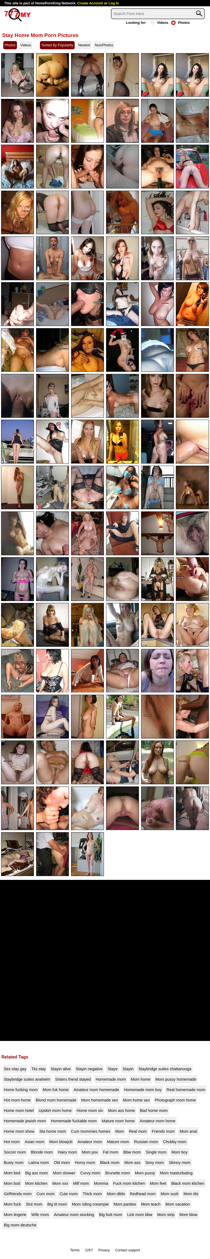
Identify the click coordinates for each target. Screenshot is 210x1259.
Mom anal (188, 1131)
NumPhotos (104, 45)
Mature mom (118, 1142)
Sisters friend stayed (73, 1079)
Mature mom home (118, 1121)
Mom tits (190, 1194)
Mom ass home (121, 1110)
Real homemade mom (186, 1090)
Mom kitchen (36, 1183)
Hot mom (12, 1142)
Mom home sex (136, 1100)
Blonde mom (42, 1152)
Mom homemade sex (99, 1100)
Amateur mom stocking (74, 1214)
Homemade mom (111, 1079)
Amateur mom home (157, 1121)
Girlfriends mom (18, 1194)
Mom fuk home (56, 1090)
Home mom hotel (19, 1110)
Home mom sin (90, 1110)
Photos (180, 23)
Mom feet (158, 1183)
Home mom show (19, 1131)
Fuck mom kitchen (129, 1183)
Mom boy (179, 1152)
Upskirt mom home (55, 1110)
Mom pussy (145, 1173)
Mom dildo (116, 1194)
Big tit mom (57, 1204)
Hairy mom (67, 1152)
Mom (119, 1131)
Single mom (156, 1152)
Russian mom (146, 1142)
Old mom (62, 1162)
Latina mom (38, 1162)
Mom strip (165, 1214)
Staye (112, 1069)
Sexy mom (154, 1162)
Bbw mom (132, 1152)
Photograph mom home (175, 1100)
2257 (89, 1250)
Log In (114, 3)
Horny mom (85, 1162)
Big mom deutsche (20, 1225)
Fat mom (110, 1152)
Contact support (127, 1250)
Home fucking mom (21, 1090)
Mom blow (188, 1214)
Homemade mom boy (143, 1090)
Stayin (127, 1069)
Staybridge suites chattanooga (164, 1069)
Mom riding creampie (90, 1204)
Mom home (140, 1079)
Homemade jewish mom (25, 1121)
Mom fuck (12, 1204)
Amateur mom (89, 1142)
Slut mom (34, 1204)
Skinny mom (179, 1162)
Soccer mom (15, 1152)
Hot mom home (17, 1100)
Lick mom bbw (139, 1214)
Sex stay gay (15, 1069)
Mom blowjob (60, 1142)
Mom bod (12, 1183)
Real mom (138, 1131)
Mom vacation (177, 1204)
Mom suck (170, 1194)
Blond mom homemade (56, 1100)
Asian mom (34, 1142)
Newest (84, 45)
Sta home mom (52, 1131)
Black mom (109, 1162)
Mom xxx (60, 1183)
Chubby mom (174, 1142)
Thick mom (92, 1194)
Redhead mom (143, 1194)
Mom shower (64, 1173)
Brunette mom (117, 1173)
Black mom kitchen (187, 1183)
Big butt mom (110, 1214)
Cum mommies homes (90, 1131)
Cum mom (46, 1194)
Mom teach (151, 1204)
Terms (75, 1250)
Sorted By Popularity (57, 45)
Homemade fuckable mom (74, 1121)
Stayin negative (89, 1069)
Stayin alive (61, 1069)
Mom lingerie (15, 1214)
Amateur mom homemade (96, 1090)
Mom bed (12, 1173)
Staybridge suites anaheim (27, 1079)
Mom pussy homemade (175, 1079)
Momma (101, 1183)
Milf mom (81, 1183)
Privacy (104, 1250)
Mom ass (132, 1162)
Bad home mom (154, 1110)
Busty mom (14, 1162)
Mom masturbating (176, 1173)
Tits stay (38, 1069)
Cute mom (69, 1194)
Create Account (90, 3)
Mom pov (90, 1152)
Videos (159, 23)
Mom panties (124, 1204)
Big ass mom (36, 1173)
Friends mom (163, 1131)
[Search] (158, 13)
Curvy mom (90, 1173)
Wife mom (40, 1214)
